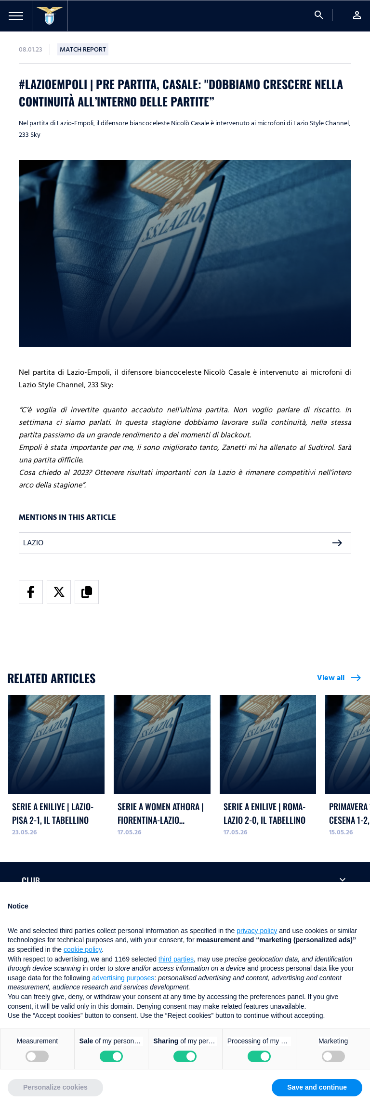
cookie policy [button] (83, 949)
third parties (176, 959)
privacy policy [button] (257, 931)
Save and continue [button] (317, 1087)
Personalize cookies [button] (55, 1087)
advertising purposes (123, 978)
